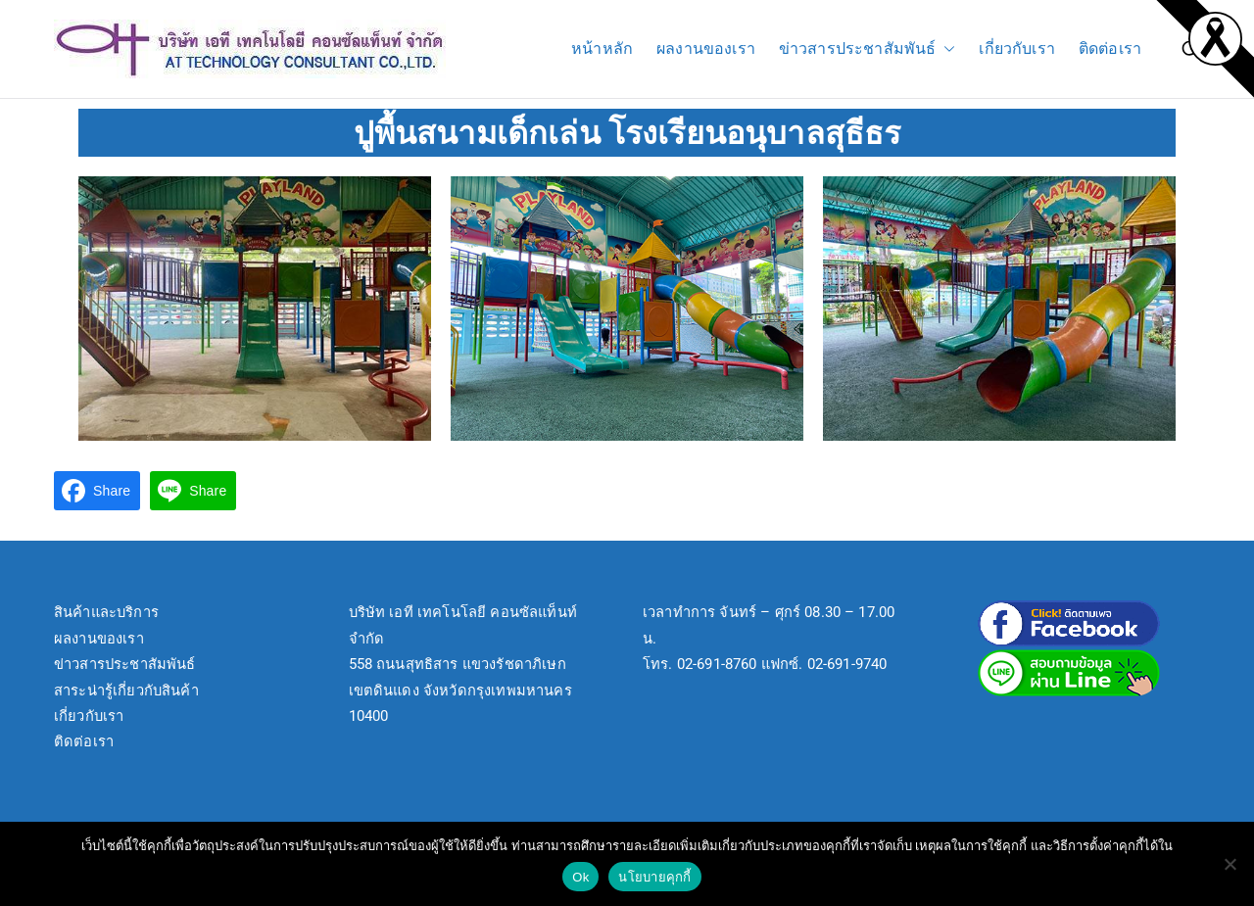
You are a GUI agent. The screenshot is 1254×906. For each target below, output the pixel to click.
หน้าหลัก (602, 48)
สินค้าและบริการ (106, 612)
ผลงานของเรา (705, 48)
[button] (945, 49)
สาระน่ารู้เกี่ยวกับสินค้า (126, 690)
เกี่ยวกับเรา (1016, 48)
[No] (1229, 864)
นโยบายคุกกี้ (654, 877)
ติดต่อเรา (1110, 48)
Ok (580, 877)
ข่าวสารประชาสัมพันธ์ (867, 49)
